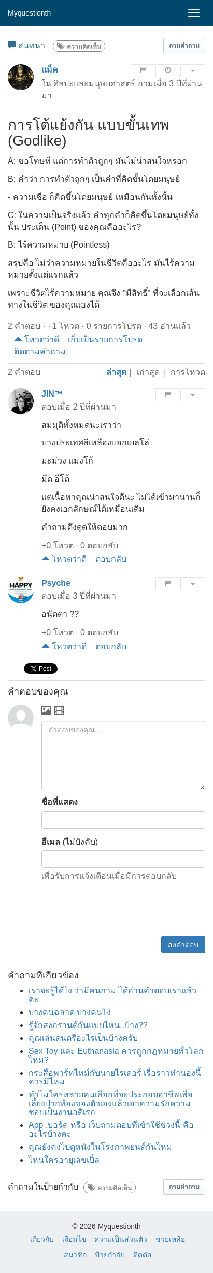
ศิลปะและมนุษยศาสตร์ (94, 83)
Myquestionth (29, 13)
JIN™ (52, 393)
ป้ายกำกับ (110, 1255)
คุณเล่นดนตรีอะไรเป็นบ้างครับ (83, 1038)
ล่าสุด (116, 372)
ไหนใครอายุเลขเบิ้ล (64, 1159)
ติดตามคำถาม (40, 351)
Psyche (55, 582)
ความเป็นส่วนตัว (120, 1239)
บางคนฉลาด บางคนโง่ (70, 1012)
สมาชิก (75, 1255)
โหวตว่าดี (36, 339)
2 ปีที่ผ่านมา (94, 406)
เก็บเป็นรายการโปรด (105, 339)
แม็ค (49, 69)
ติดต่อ (142, 1255)
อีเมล (50, 841)
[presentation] (126, 910)
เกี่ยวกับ (42, 1239)
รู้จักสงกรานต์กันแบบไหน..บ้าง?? (88, 1025)
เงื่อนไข (74, 1239)
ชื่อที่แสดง (59, 802)
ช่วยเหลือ (170, 1239)
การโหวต (188, 372)
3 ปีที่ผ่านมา (94, 595)
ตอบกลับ (110, 559)
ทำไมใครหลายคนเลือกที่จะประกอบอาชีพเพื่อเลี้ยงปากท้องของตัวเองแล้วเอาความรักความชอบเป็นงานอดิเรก (111, 1103)
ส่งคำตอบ (183, 945)
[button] (184, 45)
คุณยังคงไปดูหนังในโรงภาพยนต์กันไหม (100, 1146)
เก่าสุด (148, 372)
